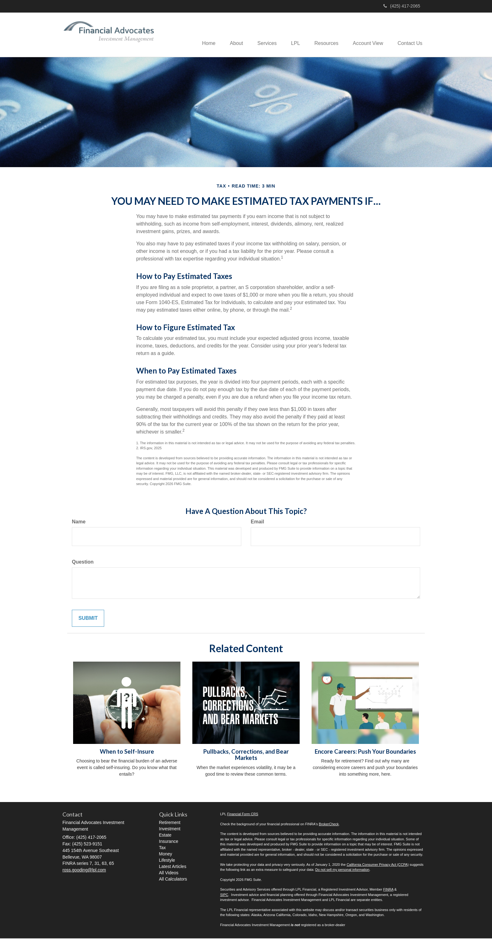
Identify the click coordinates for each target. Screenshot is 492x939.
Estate (165, 835)
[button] (229, 35)
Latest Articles (172, 867)
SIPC (224, 895)
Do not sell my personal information (342, 870)
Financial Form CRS (242, 814)
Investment (169, 829)
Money (165, 854)
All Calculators (173, 879)
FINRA (388, 890)
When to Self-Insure (127, 752)
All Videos (169, 873)
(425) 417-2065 (401, 5)
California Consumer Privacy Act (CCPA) (378, 865)
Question (83, 562)
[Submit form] (88, 618)
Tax (162, 848)
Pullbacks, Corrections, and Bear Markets (246, 755)
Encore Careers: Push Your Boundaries (365, 752)
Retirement (169, 823)
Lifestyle (167, 860)
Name (79, 522)
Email (257, 522)
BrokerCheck (329, 825)
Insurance (168, 841)
